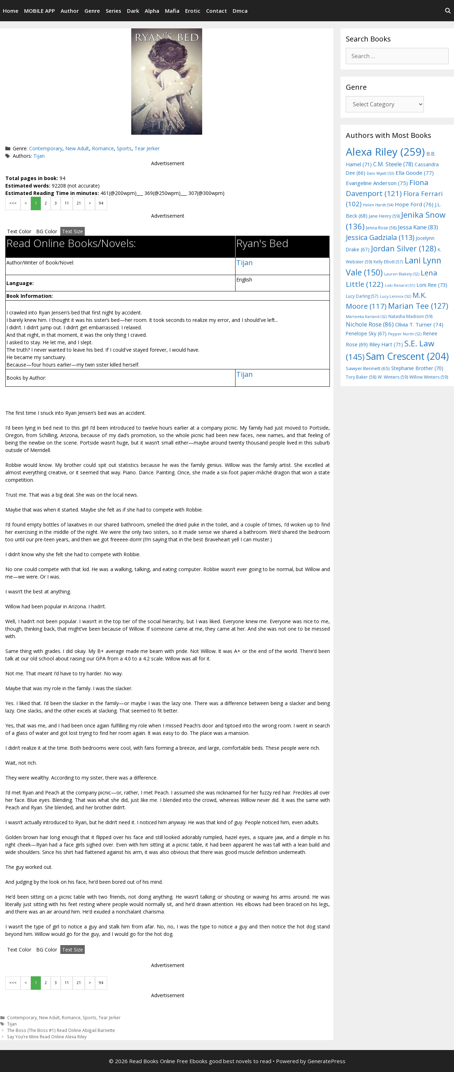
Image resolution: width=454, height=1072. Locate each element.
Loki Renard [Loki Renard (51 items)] (400, 285)
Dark (133, 10)
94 (101, 203)
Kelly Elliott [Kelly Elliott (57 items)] (388, 261)
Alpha (152, 10)
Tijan (39, 155)
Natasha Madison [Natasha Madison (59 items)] (410, 316)
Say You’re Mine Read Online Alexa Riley (47, 1036)
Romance (103, 148)
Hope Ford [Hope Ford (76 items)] (414, 204)
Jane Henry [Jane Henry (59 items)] (384, 216)
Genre (92, 10)
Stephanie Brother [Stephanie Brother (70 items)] (417, 368)
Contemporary (45, 148)
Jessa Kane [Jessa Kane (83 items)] (418, 227)
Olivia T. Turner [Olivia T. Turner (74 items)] (419, 324)
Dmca (240, 10)
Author (70, 10)
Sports (124, 148)
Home (10, 10)
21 (79, 203)
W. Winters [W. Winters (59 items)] (393, 377)
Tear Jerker (147, 148)
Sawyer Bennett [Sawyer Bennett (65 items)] (368, 368)
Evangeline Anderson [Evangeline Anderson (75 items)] (377, 182)
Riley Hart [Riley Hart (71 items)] (386, 344)
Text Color (19, 231)
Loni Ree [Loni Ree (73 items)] (431, 284)
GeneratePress (326, 1061)
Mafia (172, 10)
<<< (13, 203)
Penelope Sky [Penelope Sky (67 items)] (366, 333)
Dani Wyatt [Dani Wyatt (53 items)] (380, 173)
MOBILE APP (39, 10)
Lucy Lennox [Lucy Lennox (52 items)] (395, 296)
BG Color (46, 231)
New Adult (77, 148)
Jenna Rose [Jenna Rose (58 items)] (381, 228)
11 (67, 203)
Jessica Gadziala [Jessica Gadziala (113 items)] (380, 237)
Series (113, 10)
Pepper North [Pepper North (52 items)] (404, 333)
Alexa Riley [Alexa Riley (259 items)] (385, 152)
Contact (216, 10)
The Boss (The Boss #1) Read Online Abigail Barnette (61, 1030)
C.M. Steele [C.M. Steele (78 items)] (393, 164)
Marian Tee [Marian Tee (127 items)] (418, 306)
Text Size (72, 231)
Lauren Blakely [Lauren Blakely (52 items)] (401, 274)
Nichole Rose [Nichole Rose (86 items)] (370, 324)
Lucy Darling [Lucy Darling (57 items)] (362, 296)
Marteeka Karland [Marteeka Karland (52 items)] (366, 316)
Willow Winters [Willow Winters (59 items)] (428, 377)
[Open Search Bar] (448, 10)
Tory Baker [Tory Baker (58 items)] (361, 377)
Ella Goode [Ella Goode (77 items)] (414, 172)
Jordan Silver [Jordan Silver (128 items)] (403, 248)
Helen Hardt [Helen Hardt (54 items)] (378, 204)
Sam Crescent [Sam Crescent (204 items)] (407, 356)
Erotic (192, 10)
